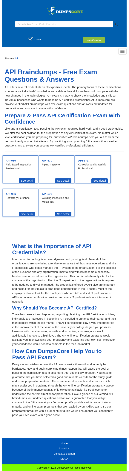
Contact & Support (64, 453)
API (17, 58)
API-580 (11, 160)
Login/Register (94, 40)
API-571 (83, 160)
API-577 (47, 193)
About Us (64, 448)
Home (9, 58)
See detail (27, 180)
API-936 (11, 193)
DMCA (64, 458)
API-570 (47, 160)
